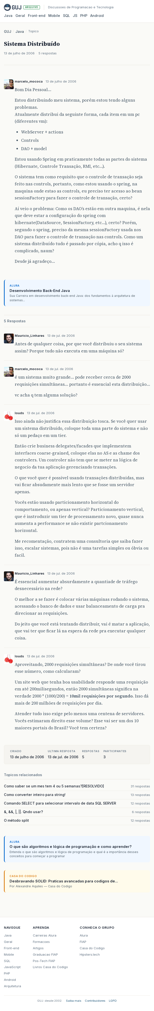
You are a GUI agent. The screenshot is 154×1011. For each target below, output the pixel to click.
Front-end (11, 948)
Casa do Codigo (92, 948)
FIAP (83, 942)
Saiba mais (73, 1000)
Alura (84, 935)
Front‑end (36, 15)
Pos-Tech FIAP (44, 961)
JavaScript (12, 967)
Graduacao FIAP (45, 954)
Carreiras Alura (44, 935)
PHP (83, 15)
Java (8, 15)
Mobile (54, 15)
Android (97, 15)
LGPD (113, 1000)
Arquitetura (12, 986)
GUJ (7, 31)
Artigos (38, 948)
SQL (66, 15)
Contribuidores (95, 1000)
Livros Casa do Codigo (50, 967)
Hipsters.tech (90, 954)
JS (75, 15)
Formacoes (41, 942)
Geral (20, 15)
